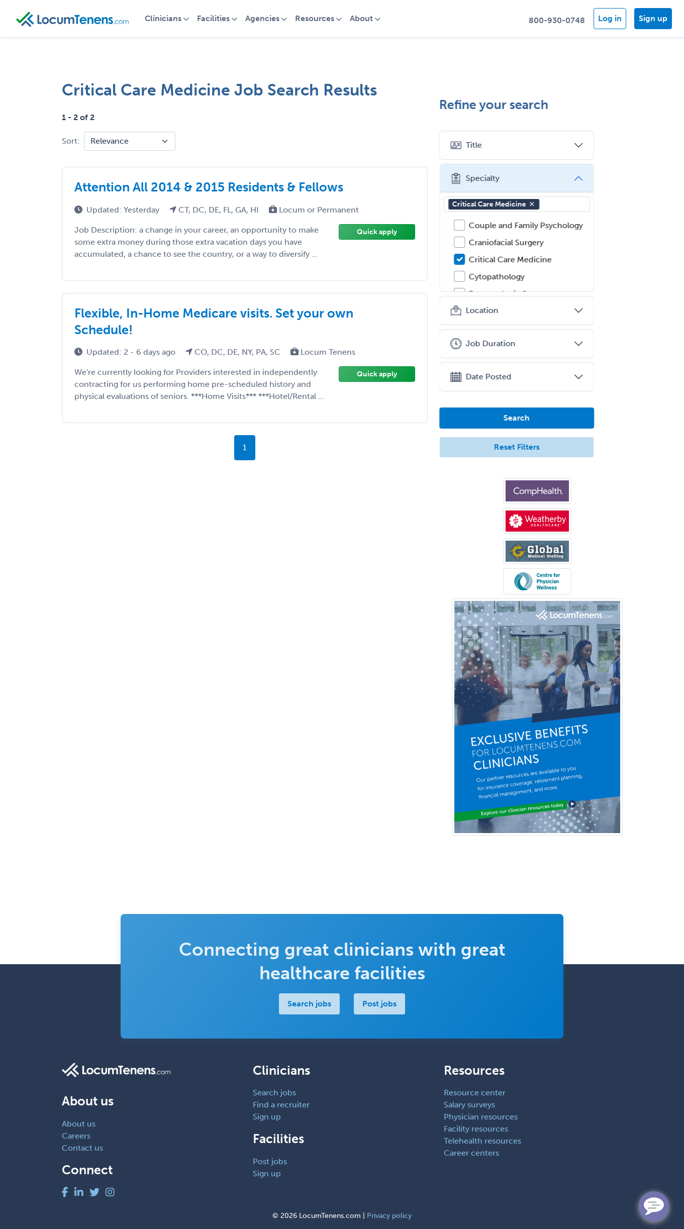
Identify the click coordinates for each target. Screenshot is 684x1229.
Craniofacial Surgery (527, 242)
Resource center (475, 1092)
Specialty (495, 178)
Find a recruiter (281, 1104)
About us (78, 1124)
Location (494, 310)
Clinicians (168, 18)
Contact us (82, 1148)
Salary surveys (469, 1104)
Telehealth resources (482, 1141)
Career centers (471, 1153)
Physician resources (481, 1116)
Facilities (218, 18)
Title (486, 145)
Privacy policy (389, 1215)
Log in (610, 18)
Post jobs (379, 1003)
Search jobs (309, 1003)
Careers (76, 1136)
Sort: (71, 141)
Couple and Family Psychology (547, 225)
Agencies (267, 18)
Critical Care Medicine (514, 204)
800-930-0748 (557, 20)
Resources (319, 18)
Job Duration (503, 344)
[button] (552, 204)
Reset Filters (537, 447)
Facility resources (476, 1129)
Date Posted (501, 377)
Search (537, 418)
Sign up (653, 18)
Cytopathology (517, 276)
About (366, 18)
